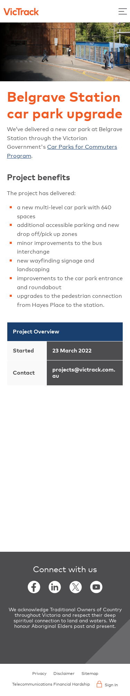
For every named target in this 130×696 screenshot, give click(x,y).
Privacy (39, 674)
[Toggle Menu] (123, 11)
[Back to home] (21, 11)
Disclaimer (64, 674)
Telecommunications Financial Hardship (51, 685)
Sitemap (89, 674)
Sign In (107, 684)
